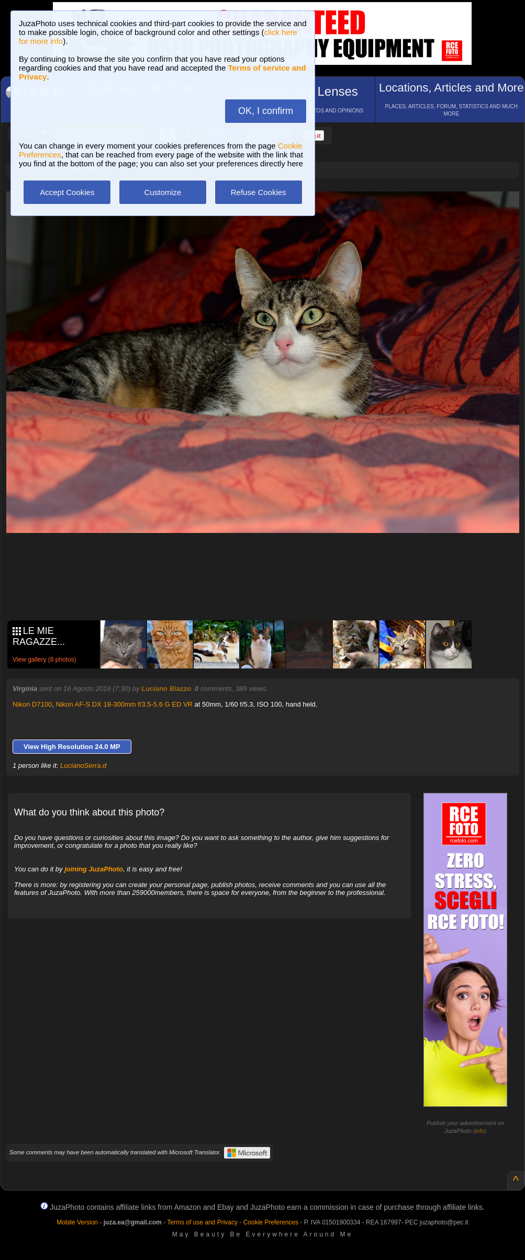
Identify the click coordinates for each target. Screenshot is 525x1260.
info (480, 1131)
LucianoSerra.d (83, 765)
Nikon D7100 (32, 704)
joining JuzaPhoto (93, 869)
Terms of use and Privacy (202, 1222)
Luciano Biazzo (166, 689)
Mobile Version (77, 1222)
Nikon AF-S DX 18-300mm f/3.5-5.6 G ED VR (124, 704)
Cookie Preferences (270, 1222)
